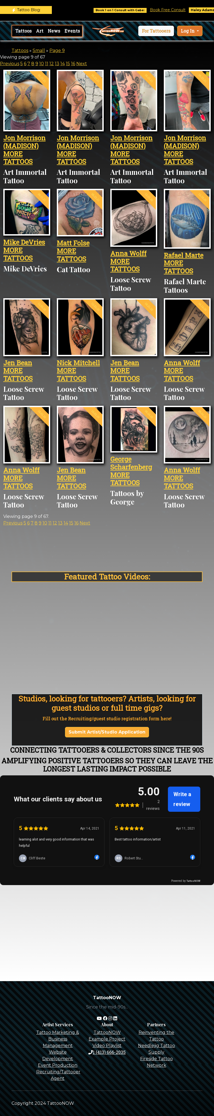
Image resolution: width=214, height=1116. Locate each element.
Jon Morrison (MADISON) (24, 142)
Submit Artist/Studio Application (107, 732)
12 (51, 63)
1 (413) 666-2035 (107, 1052)
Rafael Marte (183, 255)
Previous (9, 63)
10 (41, 63)
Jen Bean (17, 362)
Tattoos (23, 31)
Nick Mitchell (78, 362)
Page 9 (57, 50)
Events (72, 31)
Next (81, 63)
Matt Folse (73, 243)
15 (68, 63)
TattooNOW (107, 1032)
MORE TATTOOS (18, 157)
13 (57, 63)
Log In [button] (188, 31)
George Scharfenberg (131, 463)
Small (39, 50)
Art (39, 31)
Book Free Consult (173, 9)
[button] (156, 31)
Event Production (57, 1065)
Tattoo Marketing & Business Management (57, 1039)
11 (46, 63)
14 (62, 63)
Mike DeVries (24, 242)
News (54, 31)
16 (73, 63)
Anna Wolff (128, 253)
